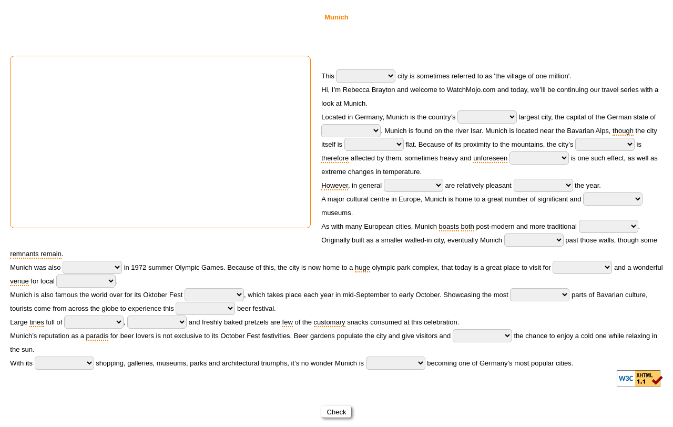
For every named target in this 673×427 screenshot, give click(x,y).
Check (336, 412)
